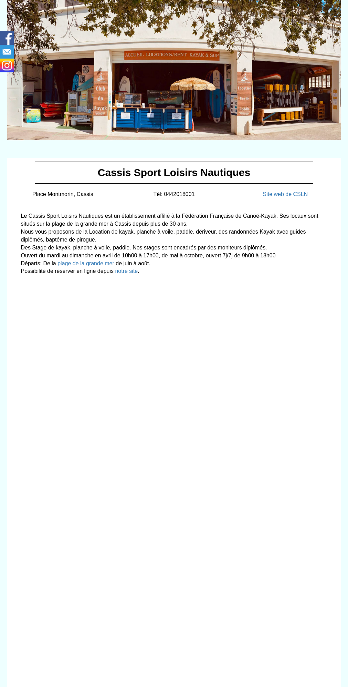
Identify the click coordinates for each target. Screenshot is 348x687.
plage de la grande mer (85, 263)
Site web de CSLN (285, 194)
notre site (126, 271)
